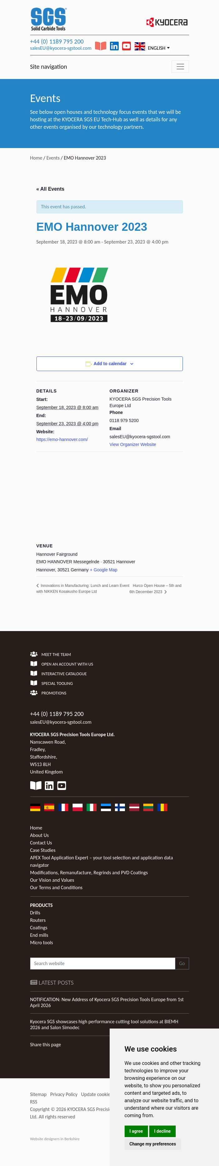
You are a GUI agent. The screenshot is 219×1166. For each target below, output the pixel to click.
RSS (33, 1102)
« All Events (50, 189)
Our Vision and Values (52, 880)
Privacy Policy (64, 1094)
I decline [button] (162, 1131)
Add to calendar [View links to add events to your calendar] (109, 363)
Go (182, 963)
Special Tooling (51, 683)
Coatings (39, 928)
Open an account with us (61, 664)
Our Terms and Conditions (56, 887)
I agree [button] (136, 1131)
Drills (35, 913)
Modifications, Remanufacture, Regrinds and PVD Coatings (89, 873)
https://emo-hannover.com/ (62, 439)
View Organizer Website (133, 444)
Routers (38, 920)
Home (36, 158)
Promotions (48, 693)
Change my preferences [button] (153, 1143)
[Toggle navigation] (180, 66)
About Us (39, 835)
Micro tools (41, 942)
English (150, 46)
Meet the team (50, 654)
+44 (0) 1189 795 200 (57, 41)
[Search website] (102, 963)
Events (53, 158)
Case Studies (42, 850)
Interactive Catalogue (58, 673)
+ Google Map (103, 569)
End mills (39, 935)
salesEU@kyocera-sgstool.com (61, 48)
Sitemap (38, 1094)
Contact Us (41, 843)
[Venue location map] (109, 496)
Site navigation (48, 66)
